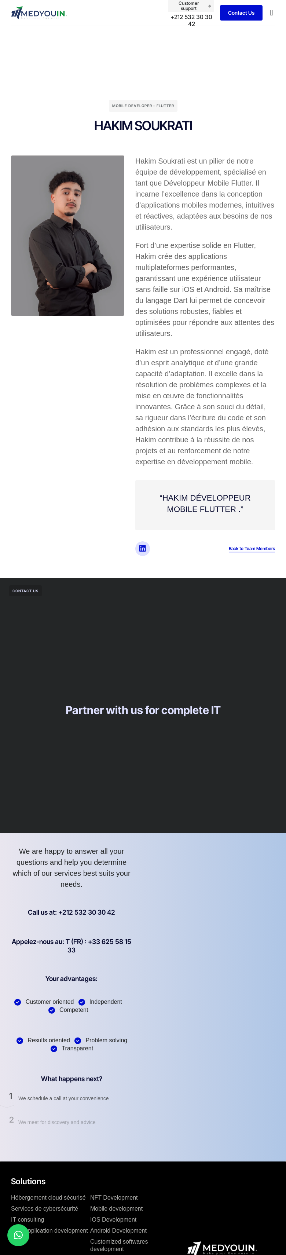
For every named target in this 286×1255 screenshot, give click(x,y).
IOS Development (113, 1219)
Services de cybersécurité (44, 1208)
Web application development (49, 1230)
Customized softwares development (119, 1245)
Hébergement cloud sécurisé (48, 1197)
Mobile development (116, 1208)
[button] (271, 13)
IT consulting (27, 1219)
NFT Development (114, 1197)
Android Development (118, 1230)
